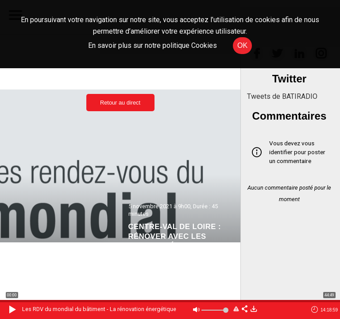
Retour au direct (120, 102)
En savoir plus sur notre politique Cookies (152, 45)
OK (242, 45)
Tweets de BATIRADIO (282, 96)
